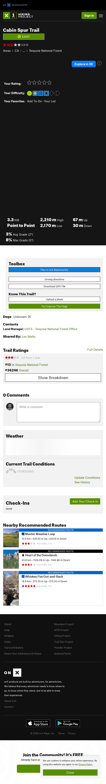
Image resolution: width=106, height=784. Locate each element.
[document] (70, 767)
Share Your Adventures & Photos (22, 653)
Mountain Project (63, 624)
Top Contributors (13, 647)
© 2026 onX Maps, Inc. (42, 733)
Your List (50, 101)
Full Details (95, 349)
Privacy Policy (85, 764)
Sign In (89, 15)
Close (70, 772)
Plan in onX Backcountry (54, 269)
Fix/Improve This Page (54, 306)
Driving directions (54, 279)
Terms (61, 733)
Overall (24, 370)
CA (17, 50)
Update (87, 477)
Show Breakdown (53, 377)
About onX (10, 700)
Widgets (9, 635)
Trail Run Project (63, 641)
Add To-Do (34, 101)
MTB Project (61, 630)
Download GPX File (54, 286)
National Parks (62, 653)
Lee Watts (28, 336)
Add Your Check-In (85, 501)
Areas (7, 50)
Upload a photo (54, 299)
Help (7, 630)
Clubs (7, 641)
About (7, 624)
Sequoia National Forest (45, 50)
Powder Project (63, 647)
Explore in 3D (83, 64)
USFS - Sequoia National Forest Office (50, 329)
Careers (8, 706)
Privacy (72, 733)
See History (82, 482)
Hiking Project (62, 635)
